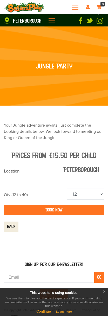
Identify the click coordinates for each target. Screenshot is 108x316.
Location (11, 171)
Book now (54, 210)
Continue (43, 311)
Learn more (64, 311)
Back (11, 226)
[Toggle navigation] (75, 7)
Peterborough (27, 21)
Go (99, 277)
